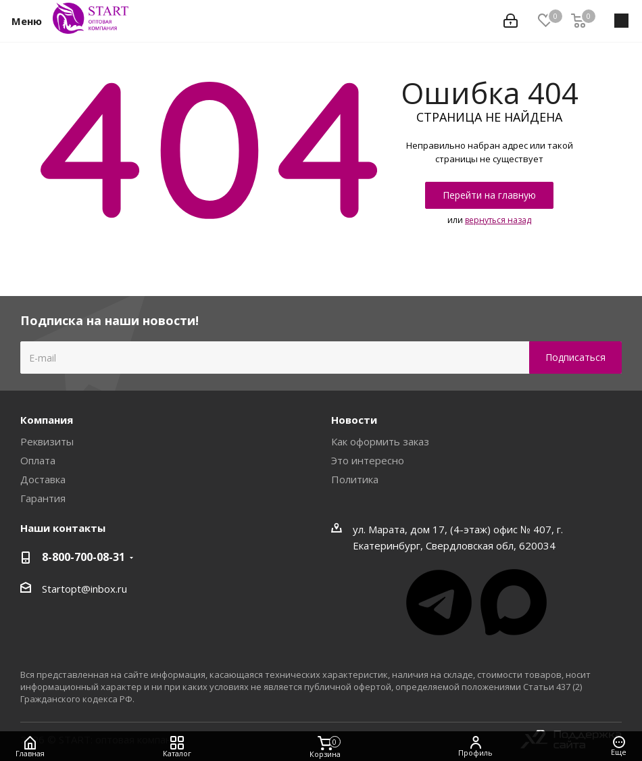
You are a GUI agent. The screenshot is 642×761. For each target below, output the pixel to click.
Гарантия (43, 498)
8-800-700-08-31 (83, 556)
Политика (354, 479)
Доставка (43, 479)
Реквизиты (47, 441)
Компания (46, 419)
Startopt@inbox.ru (84, 588)
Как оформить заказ (380, 441)
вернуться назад (498, 220)
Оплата (37, 460)
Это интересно (367, 460)
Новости (354, 419)
